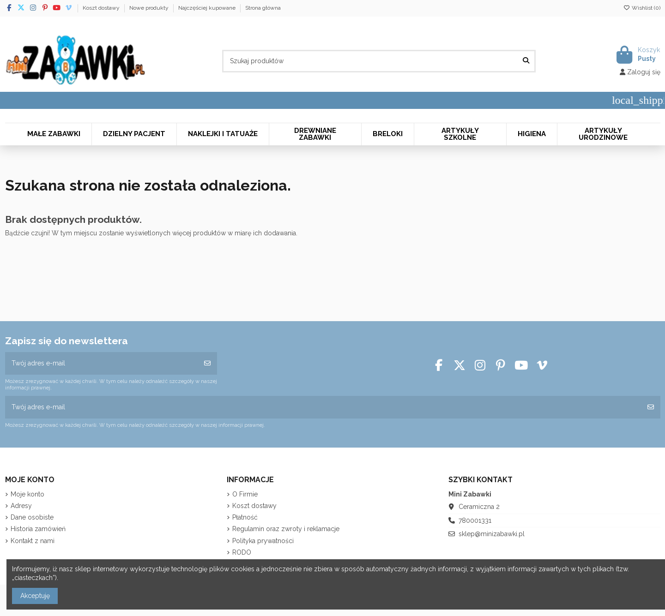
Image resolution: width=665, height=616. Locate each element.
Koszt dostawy (102, 8)
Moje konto (27, 494)
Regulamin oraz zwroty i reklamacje (285, 528)
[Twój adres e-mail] (101, 363)
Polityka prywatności (263, 540)
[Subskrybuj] (207, 363)
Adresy (21, 505)
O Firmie (245, 494)
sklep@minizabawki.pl (492, 534)
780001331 (475, 520)
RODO (241, 552)
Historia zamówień (38, 528)
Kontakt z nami (32, 540)
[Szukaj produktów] (526, 61)
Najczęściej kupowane (207, 8)
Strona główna (263, 8)
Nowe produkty (149, 8)
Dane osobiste (32, 517)
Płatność (245, 517)
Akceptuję (35, 595)
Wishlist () (641, 8)
